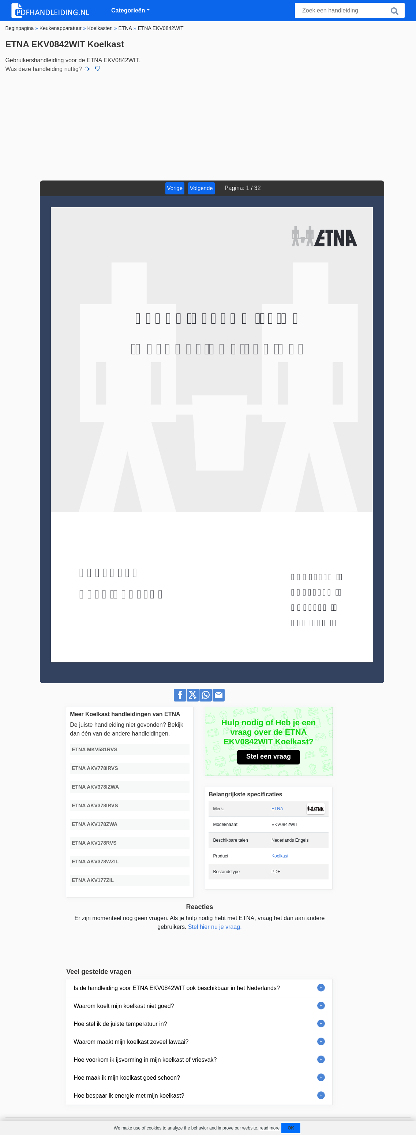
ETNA (277, 808)
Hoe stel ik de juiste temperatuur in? (120, 1024)
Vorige (175, 188)
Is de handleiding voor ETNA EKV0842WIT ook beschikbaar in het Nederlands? (177, 988)
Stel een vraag (268, 756)
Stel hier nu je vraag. (215, 927)
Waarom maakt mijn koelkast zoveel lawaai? (131, 1042)
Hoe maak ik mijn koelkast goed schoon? (127, 1078)
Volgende (201, 188)
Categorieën (128, 10)
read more (269, 1128)
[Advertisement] (208, 125)
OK (291, 1128)
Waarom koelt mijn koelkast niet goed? (124, 1006)
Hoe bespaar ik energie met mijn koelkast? (129, 1096)
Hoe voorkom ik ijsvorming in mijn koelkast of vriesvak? (145, 1060)
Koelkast (279, 856)
